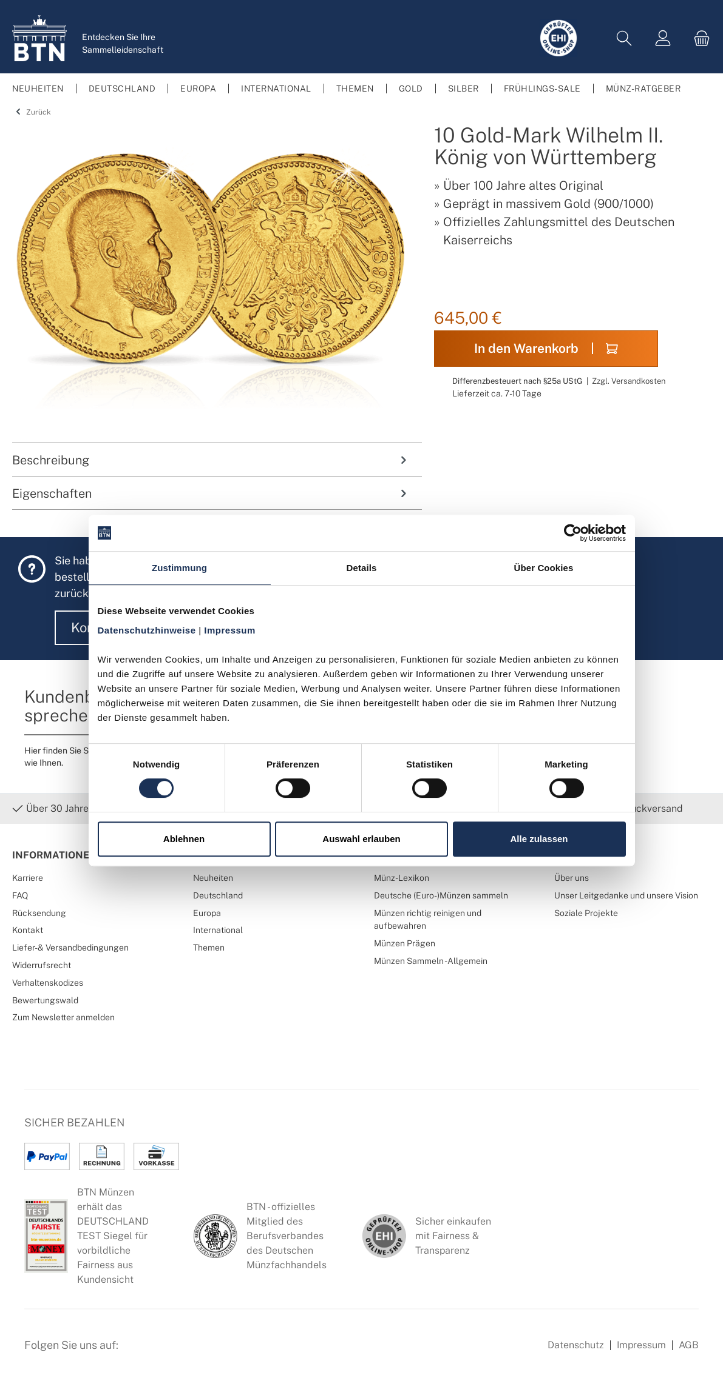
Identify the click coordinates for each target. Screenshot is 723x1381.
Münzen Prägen (404, 943)
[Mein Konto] (663, 38)
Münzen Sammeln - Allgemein (430, 960)
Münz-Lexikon (401, 877)
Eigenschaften (211, 493)
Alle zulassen (539, 839)
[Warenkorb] (698, 38)
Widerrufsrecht (41, 965)
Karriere (27, 877)
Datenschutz (576, 1345)
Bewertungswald (45, 1000)
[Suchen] (624, 38)
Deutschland (218, 895)
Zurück (31, 112)
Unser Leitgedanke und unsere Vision (626, 895)
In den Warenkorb (546, 348)
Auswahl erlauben (361, 839)
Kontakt (27, 930)
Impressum (641, 1345)
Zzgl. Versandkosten (628, 381)
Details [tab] (362, 568)
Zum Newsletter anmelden (63, 1017)
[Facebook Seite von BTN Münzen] (137, 1352)
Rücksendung (39, 913)
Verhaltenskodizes (47, 982)
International (218, 930)
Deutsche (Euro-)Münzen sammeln (441, 895)
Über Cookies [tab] (544, 568)
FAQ (20, 895)
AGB (689, 1345)
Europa (207, 913)
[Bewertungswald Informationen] (197, 1352)
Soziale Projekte (586, 913)
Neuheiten (213, 877)
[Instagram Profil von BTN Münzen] (167, 1352)
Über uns (571, 877)
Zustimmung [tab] (179, 568)
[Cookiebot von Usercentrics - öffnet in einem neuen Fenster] (573, 533)
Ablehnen (184, 839)
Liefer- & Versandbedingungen (70, 947)
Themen (209, 947)
